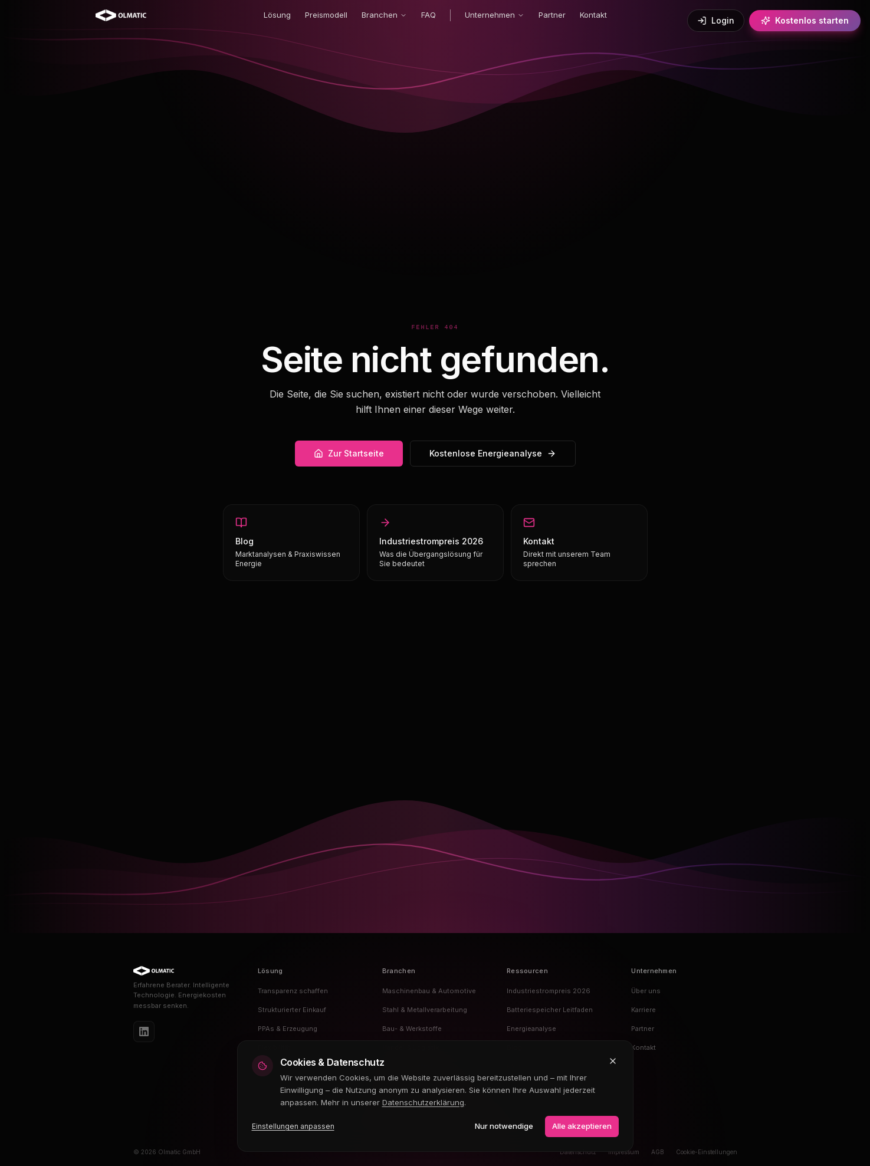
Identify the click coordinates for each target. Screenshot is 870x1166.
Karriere (643, 1010)
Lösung (277, 14)
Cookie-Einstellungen (706, 1151)
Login (715, 20)
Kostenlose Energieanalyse (492, 453)
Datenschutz (578, 1151)
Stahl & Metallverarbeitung (424, 1010)
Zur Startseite (349, 453)
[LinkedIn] (144, 1031)
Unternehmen (494, 14)
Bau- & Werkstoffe (412, 1028)
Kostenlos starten (805, 20)
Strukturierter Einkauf (292, 1010)
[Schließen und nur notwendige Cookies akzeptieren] (613, 1061)
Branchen (384, 14)
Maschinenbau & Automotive (429, 991)
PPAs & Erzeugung (287, 1028)
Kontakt (593, 14)
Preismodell (326, 14)
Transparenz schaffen (293, 991)
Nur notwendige (504, 1126)
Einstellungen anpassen (293, 1126)
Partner (552, 14)
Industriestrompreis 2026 (548, 991)
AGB (657, 1151)
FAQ (428, 14)
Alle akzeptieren (582, 1126)
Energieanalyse (531, 1028)
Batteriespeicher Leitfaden (550, 1010)
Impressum (623, 1151)
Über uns (646, 991)
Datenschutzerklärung (423, 1102)
